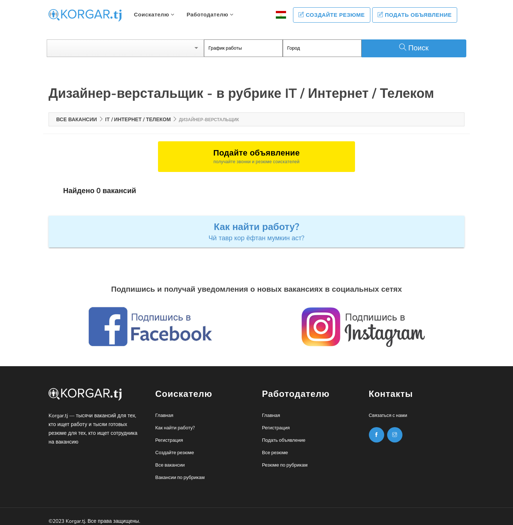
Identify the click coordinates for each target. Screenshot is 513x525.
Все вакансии (76, 113)
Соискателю (154, 14)
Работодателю (210, 14)
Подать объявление (415, 15)
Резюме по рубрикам (285, 459)
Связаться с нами (388, 409)
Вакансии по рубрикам (180, 471)
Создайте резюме (331, 15)
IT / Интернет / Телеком (138, 113)
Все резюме (275, 446)
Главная (164, 409)
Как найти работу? (175, 421)
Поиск (413, 42)
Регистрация (169, 434)
